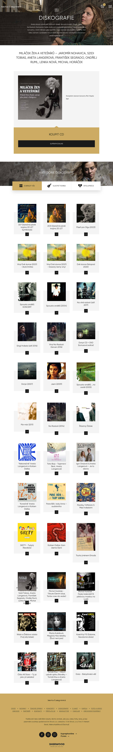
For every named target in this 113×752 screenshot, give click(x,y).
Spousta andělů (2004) (56, 306)
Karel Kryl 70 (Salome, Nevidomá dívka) (85, 635)
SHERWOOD (56, 745)
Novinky (23, 708)
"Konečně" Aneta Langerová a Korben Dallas (27, 506)
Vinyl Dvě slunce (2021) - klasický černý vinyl (56, 265)
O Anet (75, 708)
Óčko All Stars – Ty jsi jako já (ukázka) (27, 675)
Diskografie (63, 708)
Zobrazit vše (27, 186)
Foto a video (96, 708)
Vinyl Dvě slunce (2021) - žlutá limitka (27, 265)
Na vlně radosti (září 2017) (86, 303)
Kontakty (38, 711)
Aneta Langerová (11, 6)
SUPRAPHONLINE (56, 144)
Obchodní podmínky (92, 711)
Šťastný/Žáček (86, 426)
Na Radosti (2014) (56, 426)
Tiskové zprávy (36, 708)
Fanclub (76, 711)
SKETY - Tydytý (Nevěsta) (27, 546)
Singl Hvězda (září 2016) (27, 346)
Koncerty (50, 708)
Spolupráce (86, 186)
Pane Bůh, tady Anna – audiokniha (56, 505)
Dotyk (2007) (27, 384)
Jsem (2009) (56, 384)
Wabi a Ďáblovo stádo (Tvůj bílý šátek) (27, 635)
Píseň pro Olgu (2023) (85, 227)
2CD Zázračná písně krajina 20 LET (56, 227)
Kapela (84, 708)
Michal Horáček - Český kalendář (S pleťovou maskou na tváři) (86, 595)
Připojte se (50, 711)
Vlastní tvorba (56, 186)
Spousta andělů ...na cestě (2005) (86, 386)
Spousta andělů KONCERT (27, 305)
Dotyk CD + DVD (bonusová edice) (86, 344)
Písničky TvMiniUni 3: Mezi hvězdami (86, 506)
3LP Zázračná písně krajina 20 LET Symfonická (27, 227)
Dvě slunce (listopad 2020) (86, 265)
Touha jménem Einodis (86, 555)
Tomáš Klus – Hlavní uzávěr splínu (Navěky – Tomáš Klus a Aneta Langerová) (56, 676)
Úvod (13, 708)
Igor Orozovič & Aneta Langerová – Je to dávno (86, 466)
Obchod (15, 711)
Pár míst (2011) (27, 424)
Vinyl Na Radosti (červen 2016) (56, 345)
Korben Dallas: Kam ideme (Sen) (56, 546)
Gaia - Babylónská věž (86, 674)
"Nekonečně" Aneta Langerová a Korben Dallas (27, 466)
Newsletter (64, 711)
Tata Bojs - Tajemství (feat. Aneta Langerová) (56, 466)
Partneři (26, 711)
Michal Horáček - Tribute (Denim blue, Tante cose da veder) (56, 593)
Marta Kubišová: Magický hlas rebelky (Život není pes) (56, 635)
